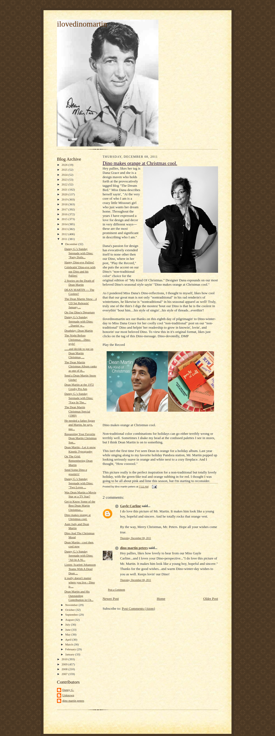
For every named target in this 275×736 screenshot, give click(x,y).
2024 (64, 174)
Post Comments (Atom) (138, 608)
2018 (64, 204)
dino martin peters (73, 700)
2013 (64, 229)
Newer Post (111, 599)
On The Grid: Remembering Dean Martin (78, 460)
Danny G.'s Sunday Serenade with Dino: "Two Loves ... (78, 483)
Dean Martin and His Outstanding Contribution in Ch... (78, 595)
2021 (64, 189)
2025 (64, 169)
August (70, 619)
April (68, 639)
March (69, 644)
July (68, 624)
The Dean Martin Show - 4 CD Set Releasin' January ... (80, 303)
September (72, 614)
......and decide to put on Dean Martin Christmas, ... (78, 353)
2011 (64, 238)
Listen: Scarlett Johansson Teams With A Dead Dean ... (80, 569)
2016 (64, 214)
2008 (64, 669)
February (71, 649)
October (70, 609)
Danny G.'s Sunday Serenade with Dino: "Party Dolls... (78, 253)
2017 (64, 209)
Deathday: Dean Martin (78, 330)
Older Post (210, 599)
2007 (64, 674)
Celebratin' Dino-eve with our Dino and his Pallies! (80, 271)
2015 (64, 219)
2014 (64, 224)
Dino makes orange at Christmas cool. (140, 163)
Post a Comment (116, 589)
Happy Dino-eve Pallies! (79, 262)
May (68, 634)
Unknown (68, 695)
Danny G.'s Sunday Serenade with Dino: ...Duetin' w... (78, 321)
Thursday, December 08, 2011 (135, 538)
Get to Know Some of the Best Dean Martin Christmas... (79, 505)
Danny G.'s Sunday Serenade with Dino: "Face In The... (78, 398)
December (71, 244)
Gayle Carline (130, 506)
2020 (64, 194)
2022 (64, 184)
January (70, 654)
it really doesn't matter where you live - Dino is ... (79, 582)
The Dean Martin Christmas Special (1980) (77, 411)
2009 (64, 664)
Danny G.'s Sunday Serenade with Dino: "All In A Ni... (78, 555)
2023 (64, 179)
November (72, 604)
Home (161, 599)
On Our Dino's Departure (79, 312)
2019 (64, 199)
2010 (64, 659)
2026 (64, 164)
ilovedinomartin (82, 24)
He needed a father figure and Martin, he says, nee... (79, 424)
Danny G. (68, 689)
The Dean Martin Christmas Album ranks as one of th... (80, 366)
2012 (64, 234)
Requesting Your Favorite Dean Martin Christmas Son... (80, 438)
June (68, 629)
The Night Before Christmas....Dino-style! (77, 339)
